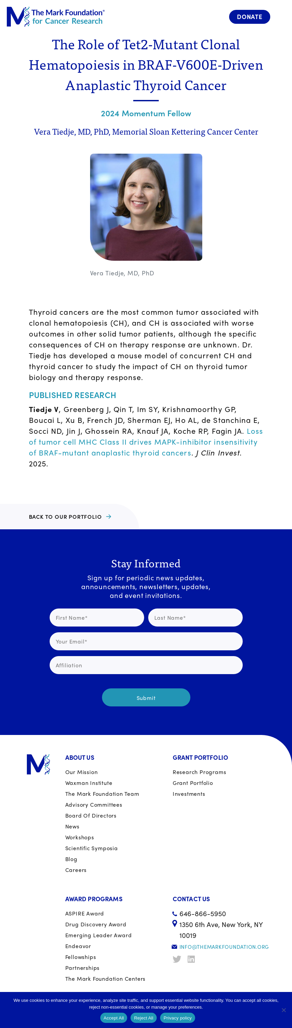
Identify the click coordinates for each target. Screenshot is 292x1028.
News (72, 826)
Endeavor (78, 946)
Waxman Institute (89, 783)
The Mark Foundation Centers (105, 978)
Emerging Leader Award (98, 935)
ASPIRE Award (84, 913)
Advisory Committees (93, 804)
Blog (71, 859)
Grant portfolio (193, 783)
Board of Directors (91, 815)
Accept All (114, 1018)
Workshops (79, 837)
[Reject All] (283, 1010)
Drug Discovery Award (95, 924)
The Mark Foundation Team (102, 794)
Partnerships (82, 968)
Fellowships (80, 957)
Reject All (143, 1018)
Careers (76, 870)
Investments (189, 794)
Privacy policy (178, 1018)
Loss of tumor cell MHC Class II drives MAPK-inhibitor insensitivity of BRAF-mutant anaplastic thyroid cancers (146, 441)
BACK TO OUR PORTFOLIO (65, 516)
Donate (249, 16)
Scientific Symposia (91, 848)
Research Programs (199, 772)
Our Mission (81, 772)
